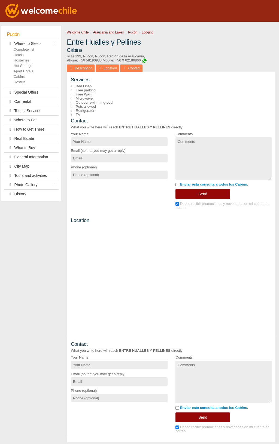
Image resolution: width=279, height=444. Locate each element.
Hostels (19, 82)
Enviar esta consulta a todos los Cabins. (211, 184)
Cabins (19, 77)
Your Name (80, 134)
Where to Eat (22, 120)
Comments (184, 134)
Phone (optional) (84, 167)
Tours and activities (27, 175)
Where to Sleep (32, 44)
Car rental (19, 101)
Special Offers (22, 92)
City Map (18, 166)
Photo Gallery (32, 185)
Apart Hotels (23, 71)
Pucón (13, 34)
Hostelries (21, 60)
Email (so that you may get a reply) (98, 151)
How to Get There (25, 129)
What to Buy (21, 148)
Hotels (19, 55)
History (16, 194)
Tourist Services (24, 111)
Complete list (24, 49)
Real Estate (20, 138)
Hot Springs (23, 66)
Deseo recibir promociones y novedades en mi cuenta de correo (222, 206)
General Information (27, 157)
